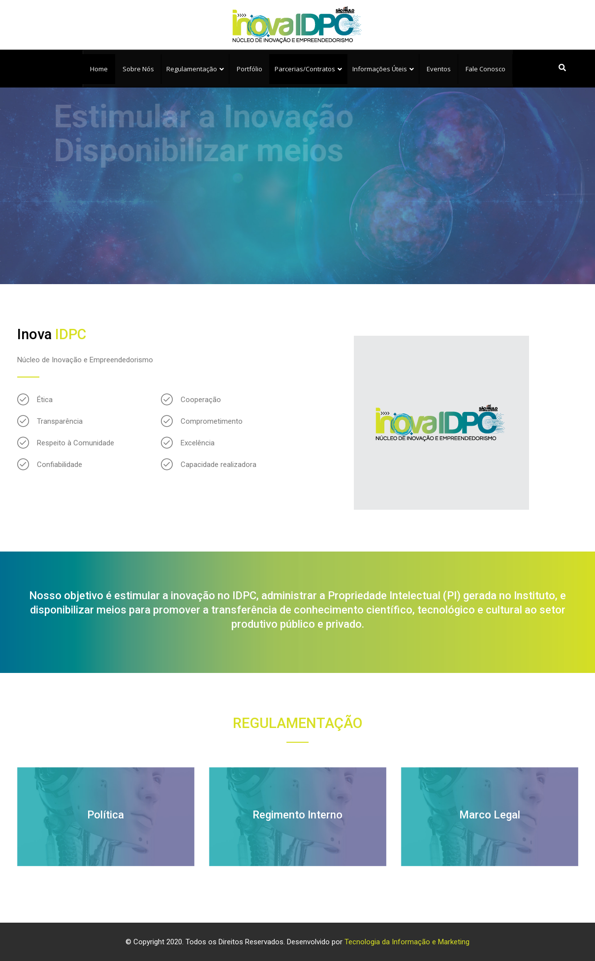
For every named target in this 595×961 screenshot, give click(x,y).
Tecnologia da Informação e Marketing (407, 941)
